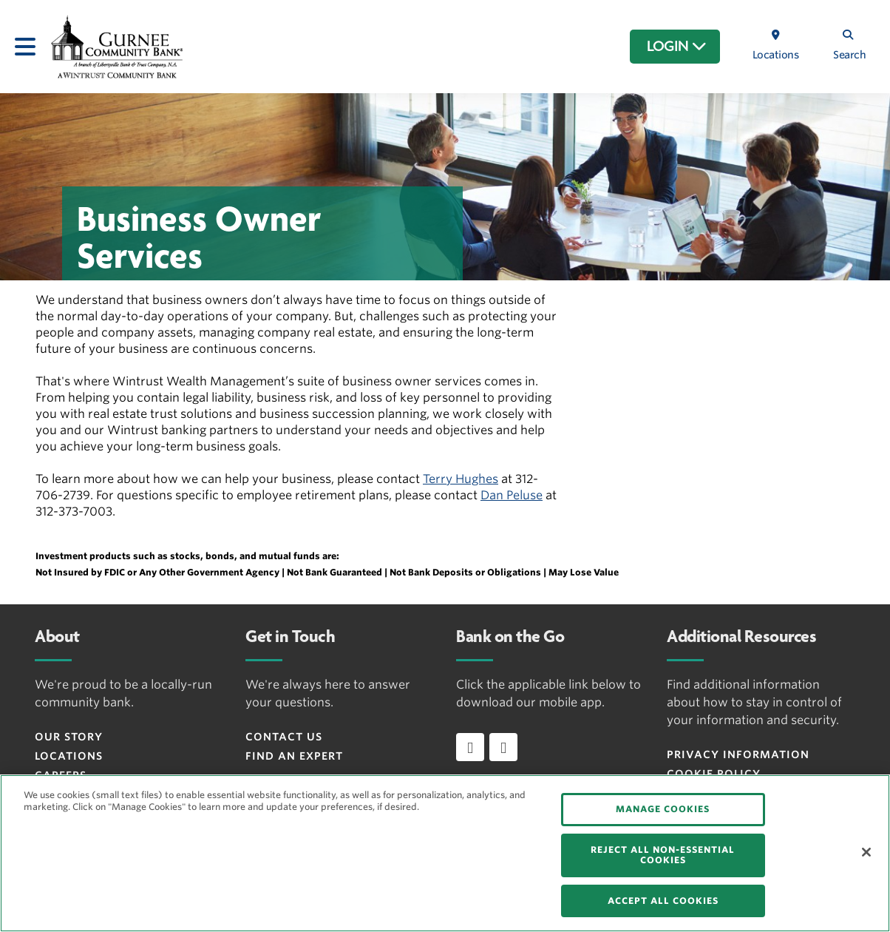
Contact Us (283, 737)
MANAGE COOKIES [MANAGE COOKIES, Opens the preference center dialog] (663, 808)
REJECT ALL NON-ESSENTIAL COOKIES (663, 854)
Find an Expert (294, 756)
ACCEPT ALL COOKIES (663, 900)
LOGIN (677, 46)
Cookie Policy (714, 774)
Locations (69, 756)
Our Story (69, 737)
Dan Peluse (511, 495)
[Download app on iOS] (470, 747)
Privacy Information (738, 754)
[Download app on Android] (503, 747)
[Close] (866, 852)
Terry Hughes (460, 479)
